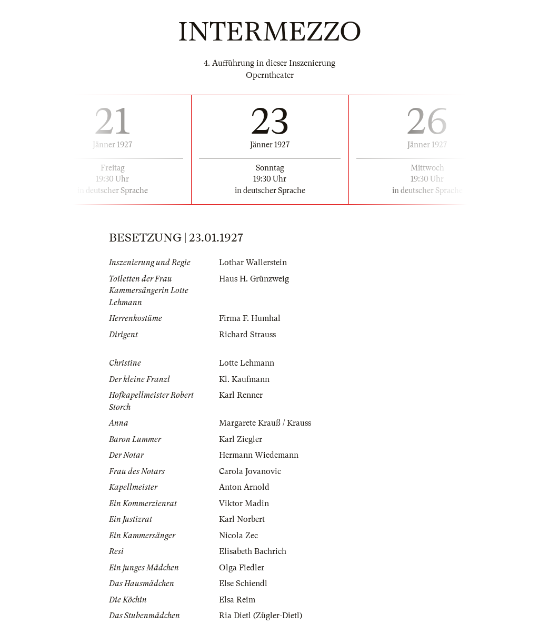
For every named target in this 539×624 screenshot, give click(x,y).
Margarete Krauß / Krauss (265, 423)
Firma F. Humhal (250, 318)
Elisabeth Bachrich (252, 551)
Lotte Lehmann (246, 363)
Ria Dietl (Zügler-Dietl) (260, 615)
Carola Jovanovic (250, 471)
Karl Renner (241, 395)
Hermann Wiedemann (258, 455)
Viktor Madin (244, 503)
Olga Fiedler (241, 567)
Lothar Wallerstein (253, 262)
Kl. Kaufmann (244, 379)
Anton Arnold (244, 487)
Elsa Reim (237, 600)
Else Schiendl (243, 583)
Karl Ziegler (240, 439)
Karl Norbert (242, 519)
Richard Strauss (247, 334)
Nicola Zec (238, 535)
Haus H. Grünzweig (254, 279)
